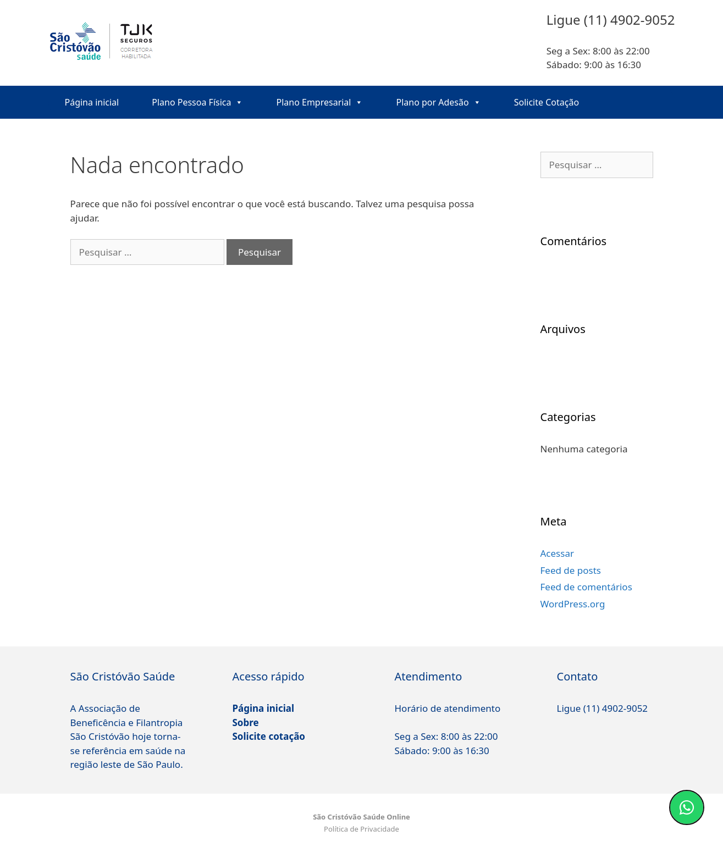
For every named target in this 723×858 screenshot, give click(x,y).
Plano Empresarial (319, 102)
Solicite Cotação (546, 102)
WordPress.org (572, 603)
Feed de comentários (586, 586)
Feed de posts (570, 570)
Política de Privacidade (361, 829)
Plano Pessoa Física (197, 102)
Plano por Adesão (438, 102)
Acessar (557, 553)
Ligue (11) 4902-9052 (602, 708)
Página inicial (92, 102)
